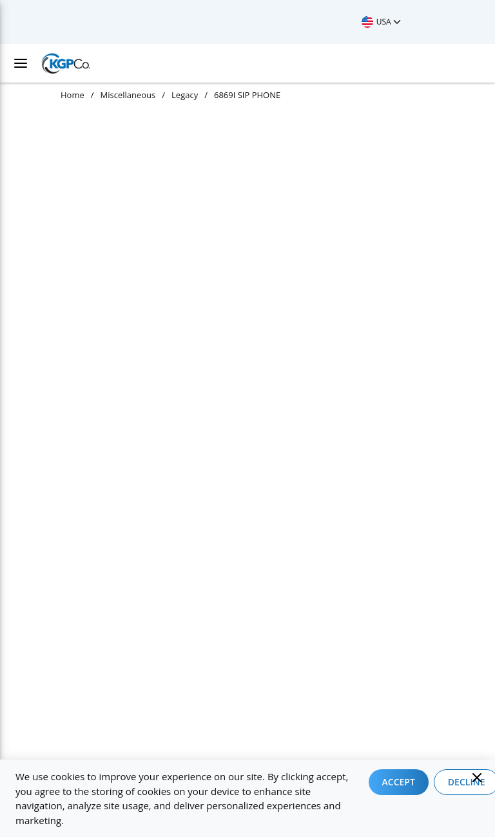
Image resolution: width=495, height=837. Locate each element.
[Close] (477, 778)
